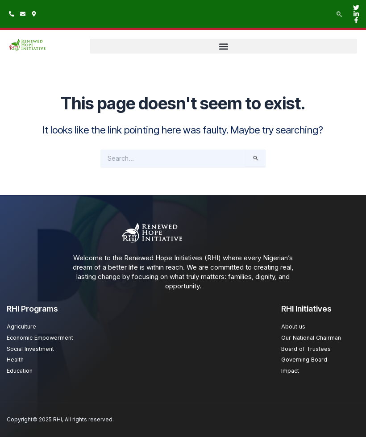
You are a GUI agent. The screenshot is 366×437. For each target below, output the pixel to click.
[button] (223, 46)
